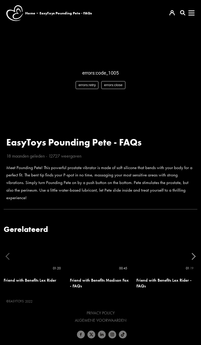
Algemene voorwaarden (100, 320)
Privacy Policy (101, 313)
